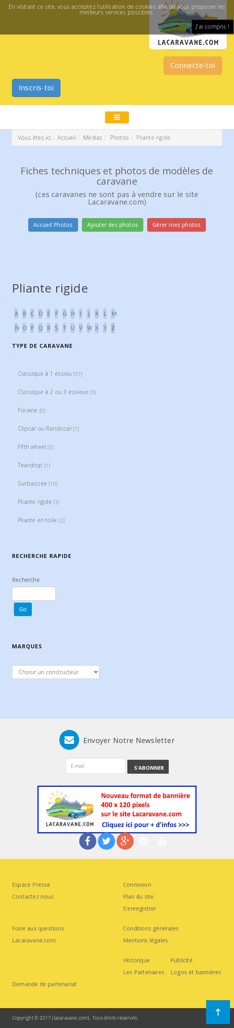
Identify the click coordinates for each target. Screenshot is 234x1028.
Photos (119, 137)
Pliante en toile (41, 520)
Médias (92, 137)
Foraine (31, 410)
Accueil (66, 137)
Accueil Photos (53, 224)
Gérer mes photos (176, 224)
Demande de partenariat (44, 984)
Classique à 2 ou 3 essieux (57, 392)
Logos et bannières (196, 972)
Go (23, 609)
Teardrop (34, 465)
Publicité (181, 960)
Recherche (26, 579)
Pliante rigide (39, 501)
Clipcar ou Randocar (49, 428)
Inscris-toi (36, 87)
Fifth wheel (36, 447)
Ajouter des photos (112, 224)
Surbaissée (38, 483)
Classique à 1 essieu (50, 373)
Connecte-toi (192, 65)
